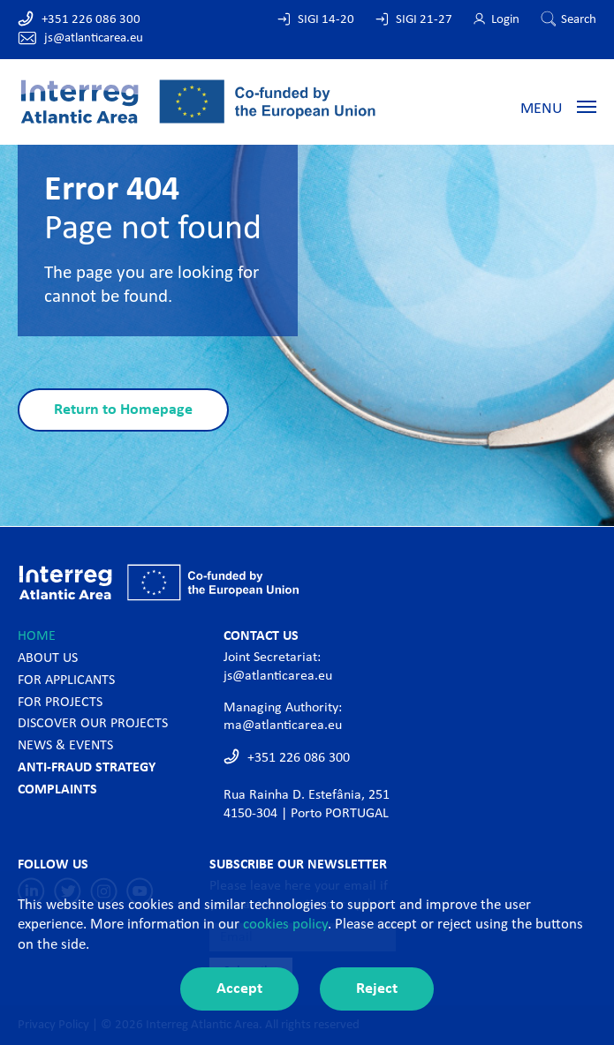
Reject (377, 989)
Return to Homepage (123, 410)
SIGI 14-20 (326, 19)
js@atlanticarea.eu (93, 38)
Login (505, 19)
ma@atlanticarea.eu (283, 725)
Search (578, 19)
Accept (239, 989)
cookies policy (285, 924)
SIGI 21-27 (424, 19)
